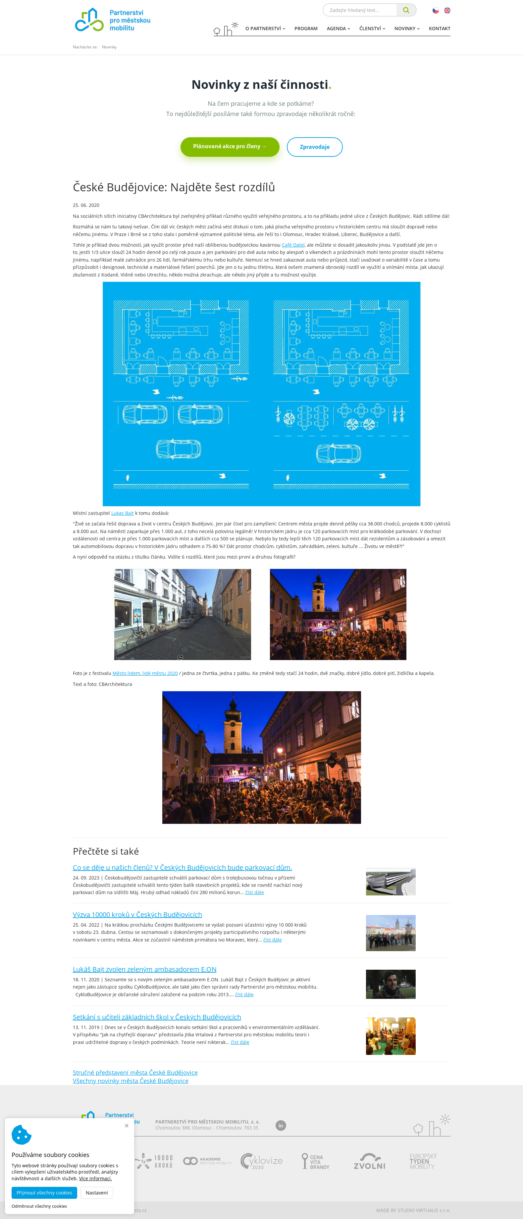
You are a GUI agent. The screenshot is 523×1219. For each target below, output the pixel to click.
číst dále (254, 892)
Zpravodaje (315, 147)
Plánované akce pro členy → (230, 146)
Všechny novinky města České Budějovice (130, 1081)
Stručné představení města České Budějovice (135, 1072)
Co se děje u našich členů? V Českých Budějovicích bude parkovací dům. (182, 867)
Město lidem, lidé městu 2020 (145, 673)
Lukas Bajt (122, 513)
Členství (372, 28)
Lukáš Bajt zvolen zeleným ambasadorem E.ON (145, 969)
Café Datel (293, 245)
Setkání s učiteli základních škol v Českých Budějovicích (157, 1016)
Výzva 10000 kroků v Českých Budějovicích (137, 914)
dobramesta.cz (130, 1210)
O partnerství (265, 28)
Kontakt (439, 28)
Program (306, 28)
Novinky (407, 28)
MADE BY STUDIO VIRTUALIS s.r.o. (413, 1210)
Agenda (338, 28)
